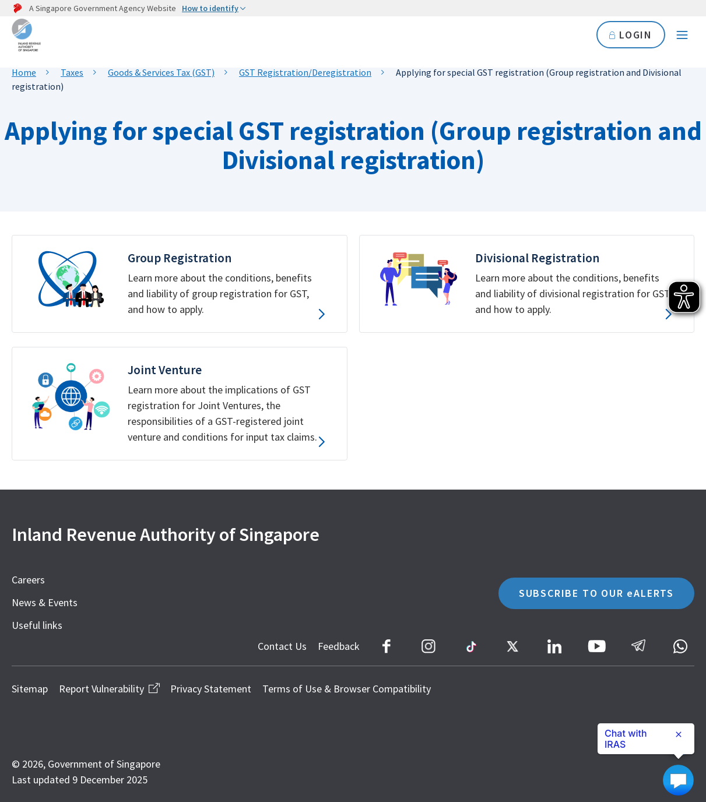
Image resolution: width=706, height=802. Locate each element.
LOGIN (630, 34)
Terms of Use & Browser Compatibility (346, 688)
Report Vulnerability (109, 688)
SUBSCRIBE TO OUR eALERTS (596, 593)
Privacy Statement (210, 688)
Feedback (339, 646)
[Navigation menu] (682, 35)
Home (24, 72)
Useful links (37, 625)
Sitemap (30, 688)
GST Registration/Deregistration (305, 72)
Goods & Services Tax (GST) (161, 72)
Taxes (72, 72)
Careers (28, 579)
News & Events (45, 602)
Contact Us (282, 646)
